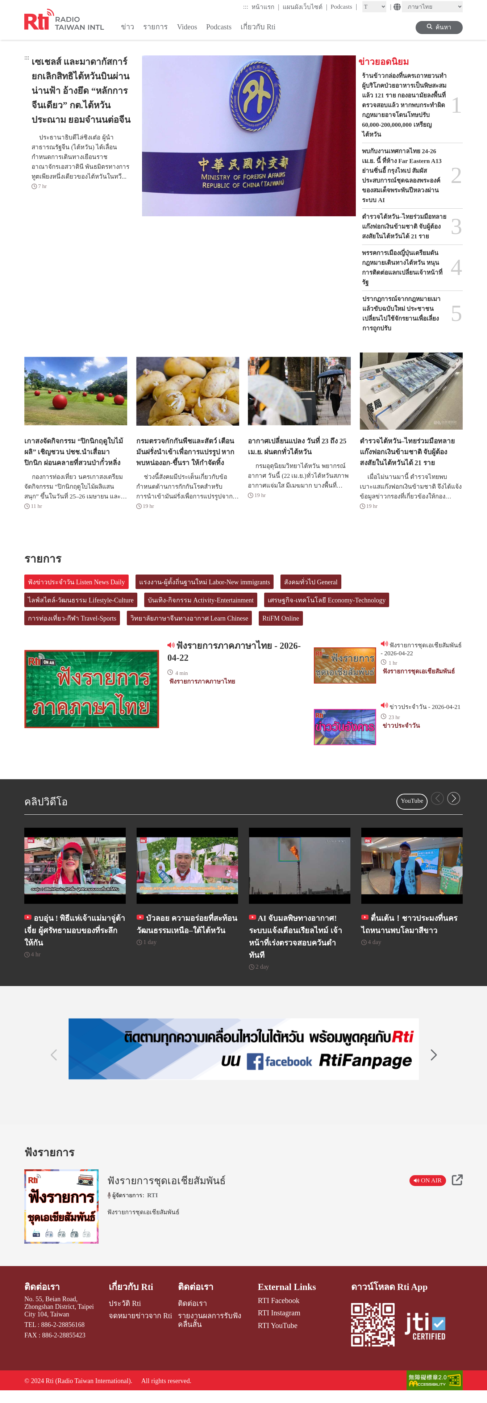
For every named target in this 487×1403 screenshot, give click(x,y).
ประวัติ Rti (125, 1315)
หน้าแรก (265, 7)
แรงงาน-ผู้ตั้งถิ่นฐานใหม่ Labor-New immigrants (204, 582)
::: (245, 6)
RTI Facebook (279, 1312)
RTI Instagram (279, 1324)
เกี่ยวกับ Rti (131, 1298)
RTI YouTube (277, 1337)
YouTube (412, 800)
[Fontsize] (374, 6)
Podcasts (343, 6)
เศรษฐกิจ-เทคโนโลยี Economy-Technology (327, 600)
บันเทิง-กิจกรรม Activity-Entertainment (201, 600)
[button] (453, 798)
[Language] (432, 6)
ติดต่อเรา (42, 1298)
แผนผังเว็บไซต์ (305, 7)
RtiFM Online (280, 618)
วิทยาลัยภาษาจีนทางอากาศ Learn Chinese (189, 618)
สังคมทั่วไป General (310, 582)
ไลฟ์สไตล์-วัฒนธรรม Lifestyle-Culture (80, 600)
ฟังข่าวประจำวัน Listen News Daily (76, 582)
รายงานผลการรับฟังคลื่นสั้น (209, 1331)
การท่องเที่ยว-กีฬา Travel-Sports (72, 618)
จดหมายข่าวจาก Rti (140, 1327)
